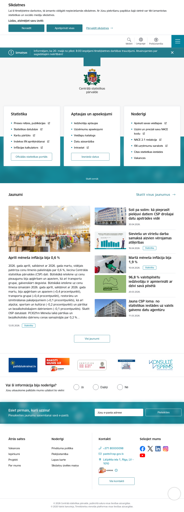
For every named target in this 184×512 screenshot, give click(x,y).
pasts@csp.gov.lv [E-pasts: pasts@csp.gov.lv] (113, 453)
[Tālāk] (169, 365)
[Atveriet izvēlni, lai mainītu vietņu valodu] (140, 41)
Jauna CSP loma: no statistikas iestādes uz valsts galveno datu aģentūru (151, 305)
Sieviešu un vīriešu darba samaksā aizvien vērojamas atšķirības (150, 238)
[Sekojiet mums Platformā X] (150, 448)
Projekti (13, 459)
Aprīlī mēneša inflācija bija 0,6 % (34, 257)
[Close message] (172, 52)
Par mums (14, 465)
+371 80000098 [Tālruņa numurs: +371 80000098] (113, 448)
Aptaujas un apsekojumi (91, 114)
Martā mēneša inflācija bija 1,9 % (150, 259)
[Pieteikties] (163, 412)
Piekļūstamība (60, 454)
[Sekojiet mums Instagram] (165, 448)
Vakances (14, 448)
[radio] (78, 387)
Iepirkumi (14, 454)
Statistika (28, 325)
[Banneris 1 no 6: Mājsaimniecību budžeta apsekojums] (23, 365)
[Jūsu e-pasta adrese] (119, 412)
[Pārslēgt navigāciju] (177, 41)
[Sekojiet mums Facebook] (142, 448)
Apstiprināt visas (64, 28)
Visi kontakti (116, 481)
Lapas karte (59, 459)
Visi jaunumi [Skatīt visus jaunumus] (92, 338)
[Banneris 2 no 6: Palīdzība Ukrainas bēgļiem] (57, 365)
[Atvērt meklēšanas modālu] (129, 41)
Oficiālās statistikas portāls (31, 156)
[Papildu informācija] (116, 470)
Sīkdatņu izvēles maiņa (65, 465)
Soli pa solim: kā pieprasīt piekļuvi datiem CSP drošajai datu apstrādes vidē (151, 214)
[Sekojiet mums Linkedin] (158, 448)
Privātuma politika (62, 448)
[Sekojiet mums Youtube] (142, 455)
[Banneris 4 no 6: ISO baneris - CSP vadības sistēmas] (126, 365)
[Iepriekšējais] (14, 365)
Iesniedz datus (90, 156)
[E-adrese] (106, 470)
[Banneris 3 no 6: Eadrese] (92, 365)
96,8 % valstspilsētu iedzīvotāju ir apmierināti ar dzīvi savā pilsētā (150, 281)
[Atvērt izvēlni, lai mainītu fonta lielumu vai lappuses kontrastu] (156, 41)
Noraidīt (26, 28)
